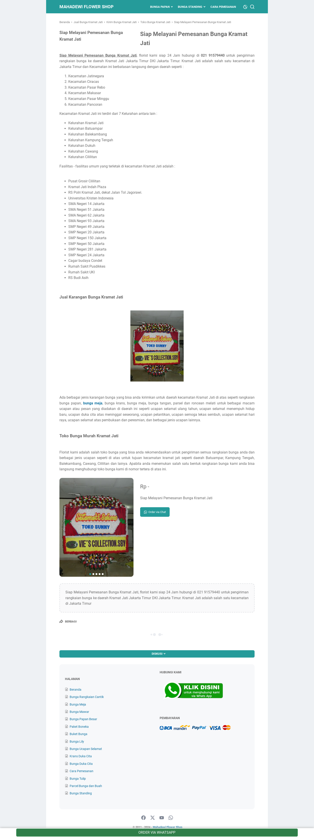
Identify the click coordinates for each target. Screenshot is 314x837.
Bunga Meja (78, 704)
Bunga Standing (190, 6)
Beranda (75, 689)
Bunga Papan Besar (83, 719)
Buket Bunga (78, 734)
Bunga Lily (77, 741)
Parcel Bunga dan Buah (86, 786)
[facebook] (143, 817)
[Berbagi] (68, 621)
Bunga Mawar (79, 712)
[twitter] (152, 817)
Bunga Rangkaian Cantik (87, 697)
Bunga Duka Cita (81, 763)
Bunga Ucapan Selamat (86, 749)
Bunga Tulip (78, 778)
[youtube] (161, 817)
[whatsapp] (170, 817)
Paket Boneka (79, 726)
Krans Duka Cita (81, 756)
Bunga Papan (160, 6)
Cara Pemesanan (223, 6)
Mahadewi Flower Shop (86, 6)
